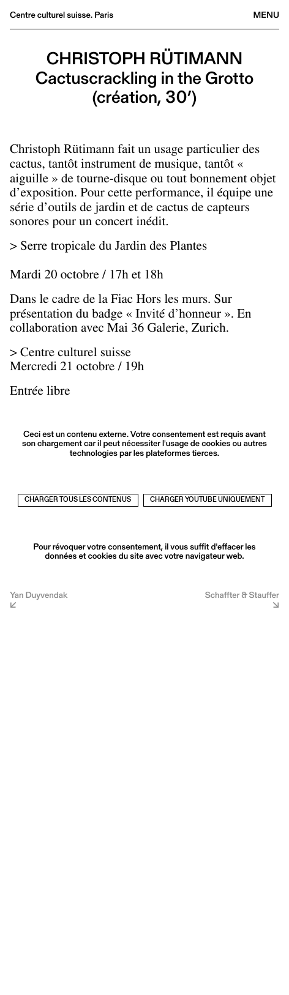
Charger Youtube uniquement (207, 499)
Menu (266, 15)
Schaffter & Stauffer (242, 596)
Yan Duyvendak (38, 596)
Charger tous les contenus (77, 499)
